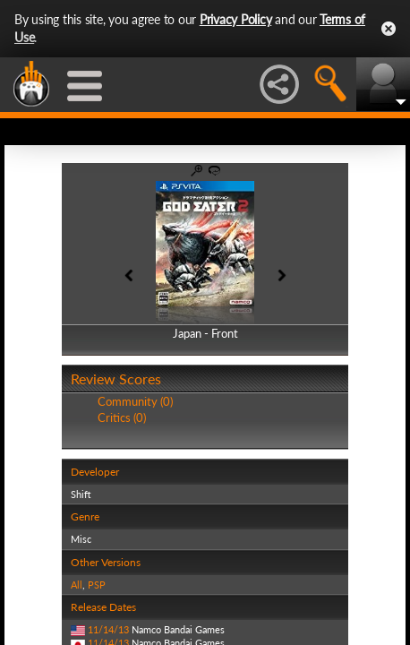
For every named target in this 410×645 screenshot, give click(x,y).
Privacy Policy (236, 19)
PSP (97, 584)
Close (388, 29)
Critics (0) (122, 417)
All (76, 584)
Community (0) (135, 401)
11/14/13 (108, 629)
